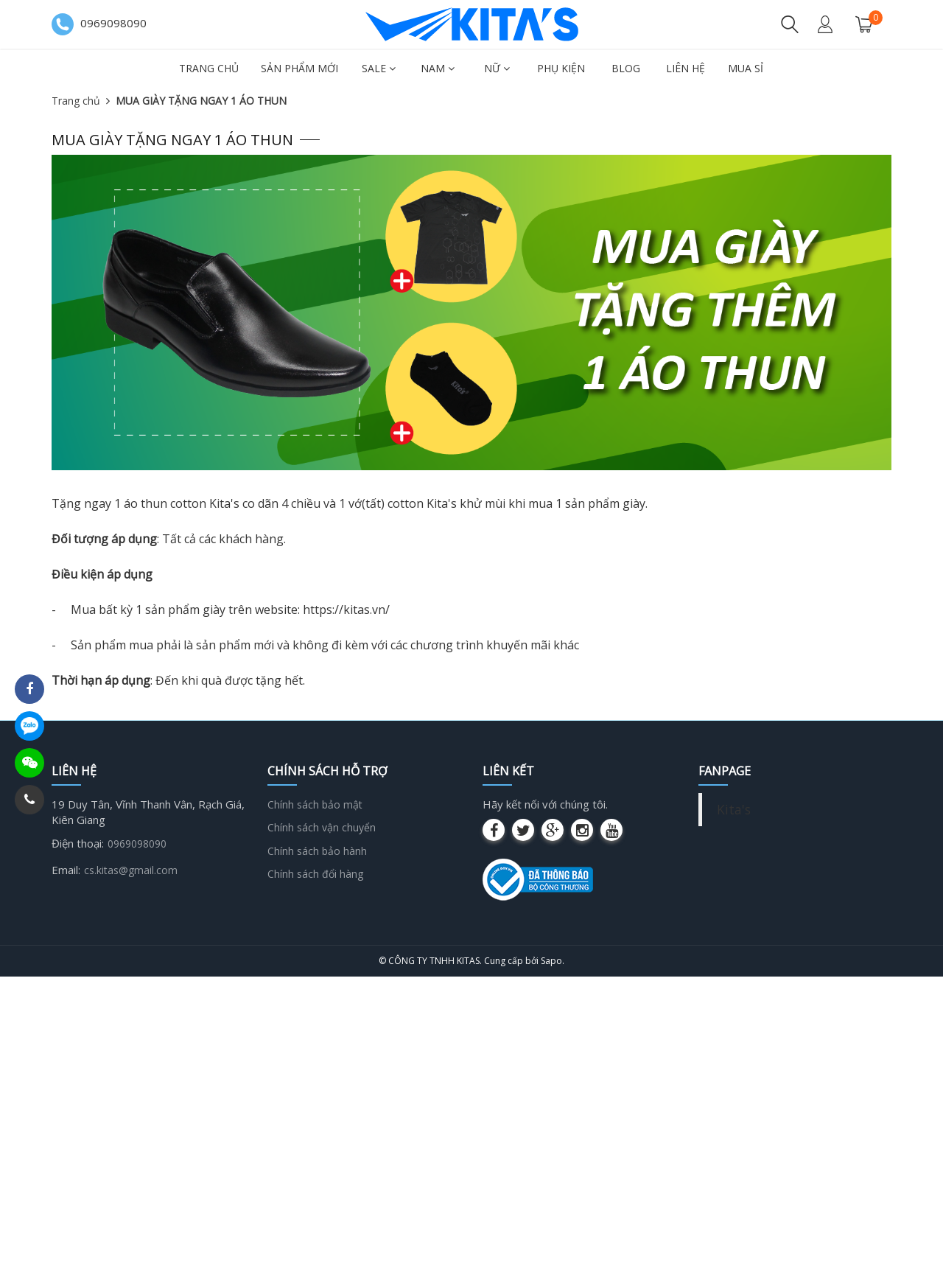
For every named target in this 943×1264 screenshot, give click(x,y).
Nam (438, 68)
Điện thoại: (78, 843)
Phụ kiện (561, 68)
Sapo (551, 960)
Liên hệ (685, 68)
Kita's (734, 809)
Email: (66, 869)
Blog (625, 68)
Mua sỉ (745, 68)
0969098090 (137, 844)
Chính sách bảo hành (317, 851)
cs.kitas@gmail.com (131, 870)
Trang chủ (209, 68)
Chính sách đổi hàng (315, 874)
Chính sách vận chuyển (321, 827)
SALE (379, 68)
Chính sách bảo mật (314, 804)
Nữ (497, 68)
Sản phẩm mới (299, 68)
